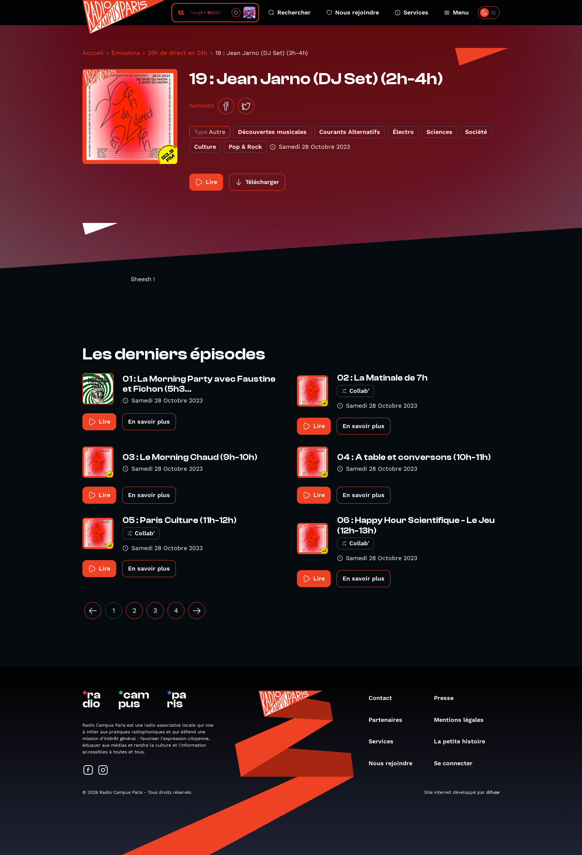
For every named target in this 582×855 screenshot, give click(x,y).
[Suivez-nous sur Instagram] (103, 770)
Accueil (93, 52)
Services (411, 12)
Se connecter (457, 763)
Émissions (125, 52)
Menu (456, 12)
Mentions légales (462, 719)
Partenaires (389, 719)
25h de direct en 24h (177, 52)
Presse (447, 697)
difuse (493, 792)
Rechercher (289, 12)
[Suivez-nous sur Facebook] (88, 770)
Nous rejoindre (352, 12)
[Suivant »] (197, 610)
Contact (384, 697)
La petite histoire (463, 741)
